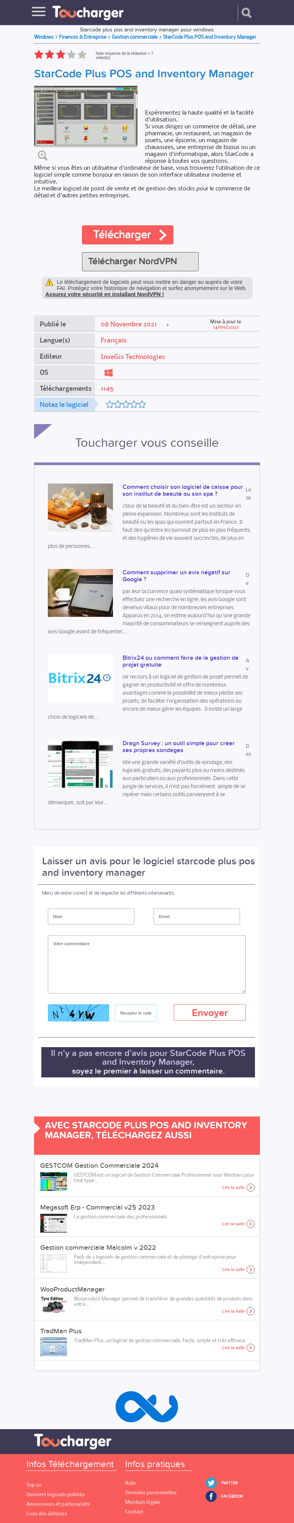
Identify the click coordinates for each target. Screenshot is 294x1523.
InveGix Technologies (133, 356)
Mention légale (142, 1502)
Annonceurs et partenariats (58, 1504)
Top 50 (34, 1485)
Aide (130, 1483)
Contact (134, 1511)
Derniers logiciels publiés (55, 1494)
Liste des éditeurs (46, 1513)
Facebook (232, 1496)
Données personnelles (150, 1492)
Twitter (229, 1482)
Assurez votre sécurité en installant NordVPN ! (105, 294)
